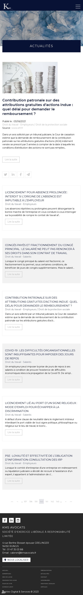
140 (41, 501)
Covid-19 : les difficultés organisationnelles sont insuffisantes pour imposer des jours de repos (40, 354)
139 (36, 501)
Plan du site (7, 583)
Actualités (45, 573)
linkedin (11, 520)
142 (52, 501)
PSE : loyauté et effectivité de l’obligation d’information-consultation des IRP (38, 457)
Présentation (46, 570)
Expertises (6, 573)
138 (30, 501)
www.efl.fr (17, 128)
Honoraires (45, 580)
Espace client (7, 587)
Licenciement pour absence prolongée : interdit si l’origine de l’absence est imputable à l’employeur (36, 196)
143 (57, 501)
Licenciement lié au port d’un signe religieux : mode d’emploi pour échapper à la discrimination (41, 407)
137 (25, 501)
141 (47, 501)
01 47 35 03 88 (15, 549)
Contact (44, 577)
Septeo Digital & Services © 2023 (20, 591)
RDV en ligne (18, 520)
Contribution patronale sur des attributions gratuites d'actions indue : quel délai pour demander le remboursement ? (41, 301)
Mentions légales (48, 583)
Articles (44, 587)
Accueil (5, 570)
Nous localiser (17, 559)
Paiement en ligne (9, 580)
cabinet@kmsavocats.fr (23, 552)
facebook (4, 520)
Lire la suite (11, 159)
